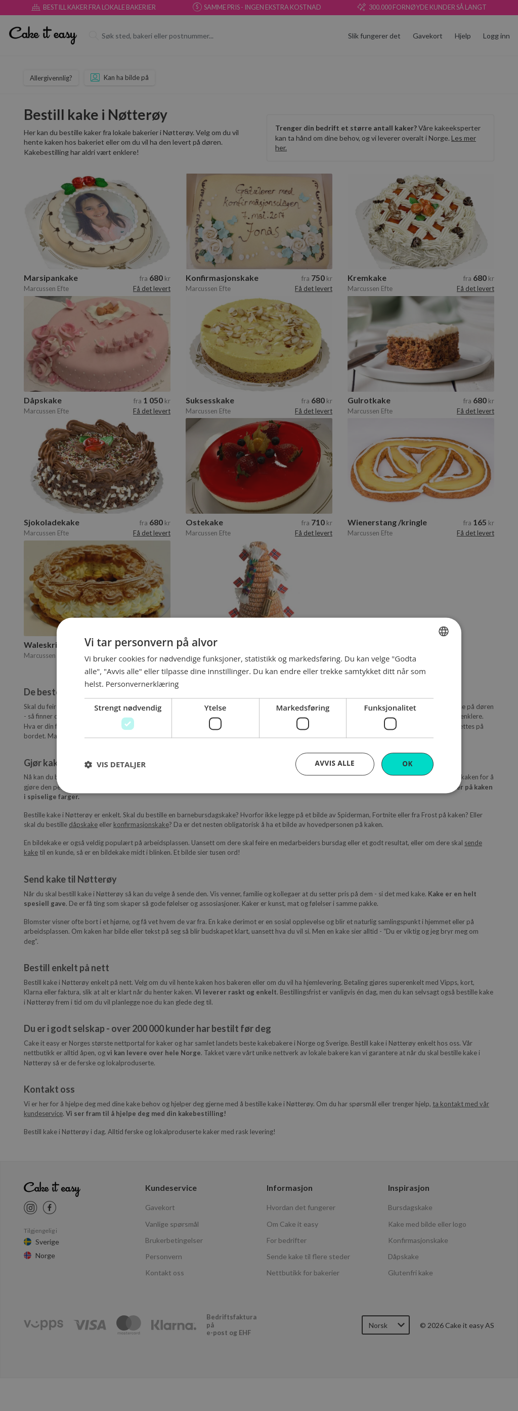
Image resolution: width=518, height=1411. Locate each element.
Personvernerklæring (143, 683)
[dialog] (259, 705)
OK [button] (407, 764)
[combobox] (444, 631)
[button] (115, 764)
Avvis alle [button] (334, 763)
